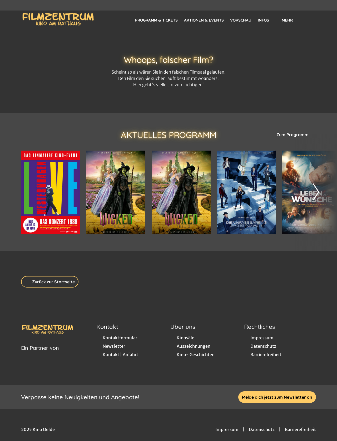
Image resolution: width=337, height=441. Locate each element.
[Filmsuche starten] (310, 20)
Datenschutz (262, 429)
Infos (266, 20)
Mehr (290, 20)
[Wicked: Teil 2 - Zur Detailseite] (115, 192)
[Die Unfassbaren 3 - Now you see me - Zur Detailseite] (246, 192)
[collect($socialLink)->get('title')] (9, 5)
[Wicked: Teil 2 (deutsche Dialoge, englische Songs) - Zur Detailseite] (181, 192)
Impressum (227, 429)
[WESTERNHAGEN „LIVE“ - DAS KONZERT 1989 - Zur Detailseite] (50, 192)
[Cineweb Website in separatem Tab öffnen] (40, 354)
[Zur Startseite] (58, 20)
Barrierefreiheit (300, 429)
